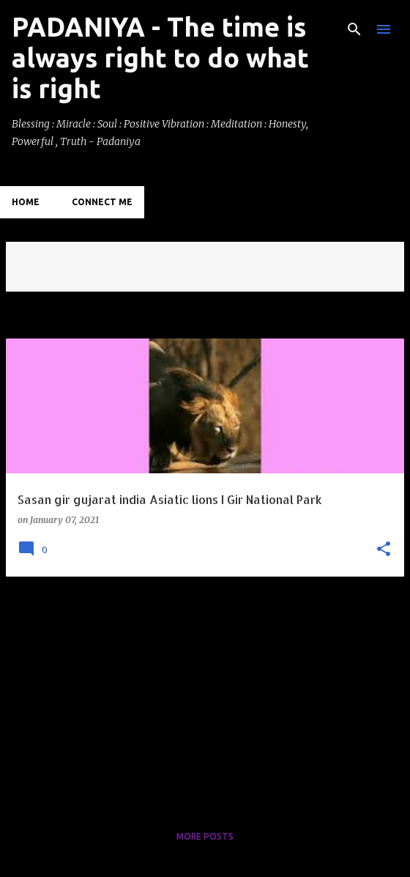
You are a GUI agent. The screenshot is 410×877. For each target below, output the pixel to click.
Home (26, 202)
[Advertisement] (205, 690)
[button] (383, 550)
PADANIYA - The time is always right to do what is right (160, 57)
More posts (205, 836)
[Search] (354, 29)
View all (37, 278)
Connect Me (102, 202)
